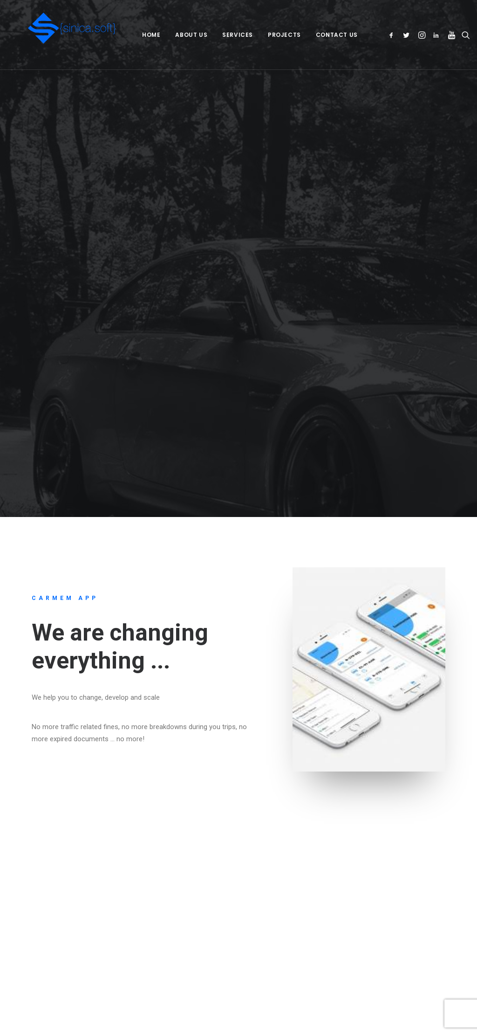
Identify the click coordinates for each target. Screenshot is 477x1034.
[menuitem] (136, 34)
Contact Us (322, 35)
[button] (385, 34)
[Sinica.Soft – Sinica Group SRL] (59, 35)
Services (223, 35)
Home (137, 35)
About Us (177, 35)
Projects (269, 35)
